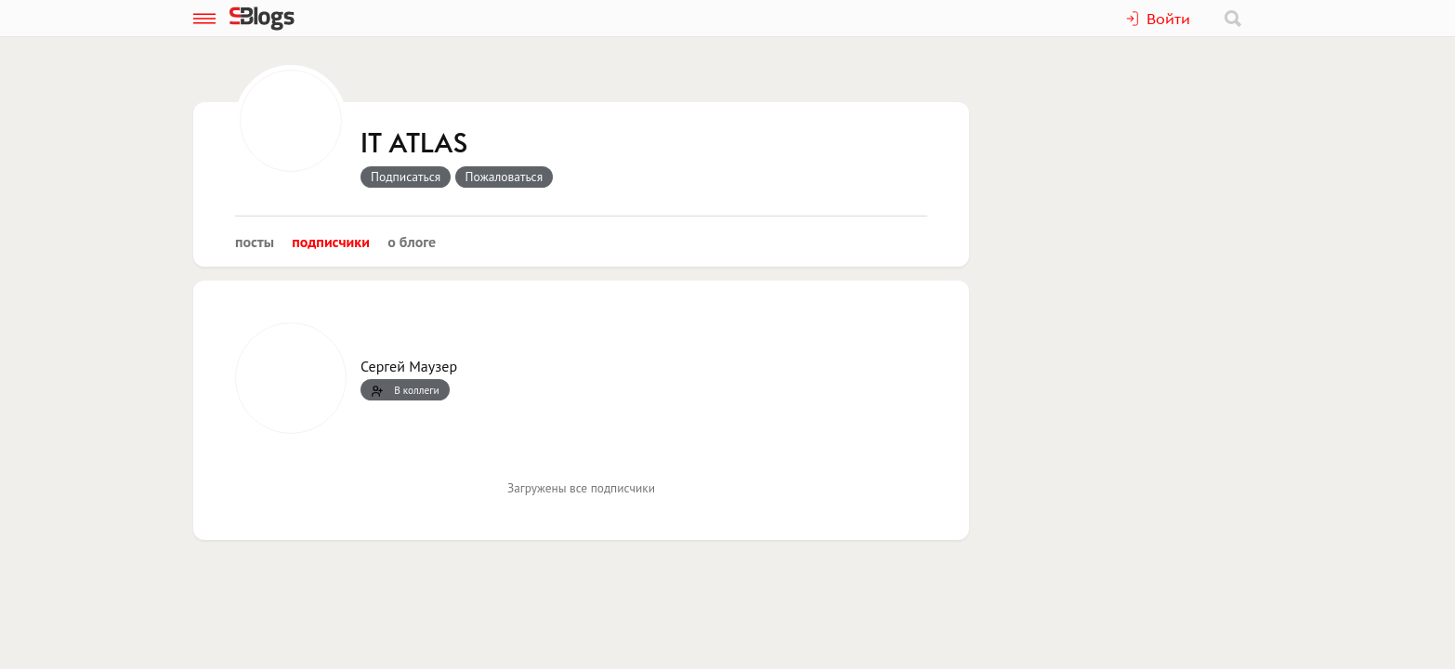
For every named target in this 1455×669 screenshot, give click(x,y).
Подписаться (405, 176)
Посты (254, 241)
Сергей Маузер (408, 366)
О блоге (411, 241)
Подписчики (331, 241)
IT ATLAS (413, 144)
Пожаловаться (504, 176)
